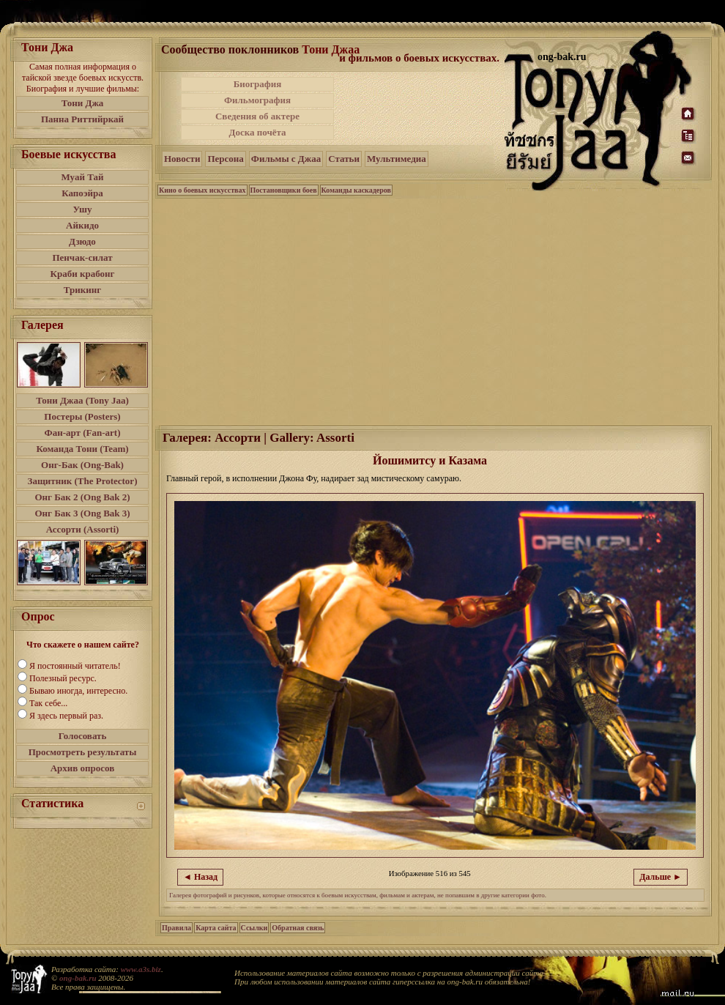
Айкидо (82, 225)
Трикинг (82, 289)
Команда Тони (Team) (82, 448)
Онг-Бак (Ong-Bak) (82, 464)
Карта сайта (216, 928)
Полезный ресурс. (63, 678)
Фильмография (257, 99)
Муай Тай (82, 176)
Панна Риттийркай (82, 119)
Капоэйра (82, 193)
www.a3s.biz (141, 969)
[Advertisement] (420, 108)
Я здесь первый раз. (66, 716)
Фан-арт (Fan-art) (83, 432)
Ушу (82, 209)
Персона (225, 158)
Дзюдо (82, 241)
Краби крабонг (83, 273)
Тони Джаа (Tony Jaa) (82, 400)
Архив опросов (83, 768)
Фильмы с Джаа (286, 158)
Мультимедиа (396, 158)
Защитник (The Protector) (83, 480)
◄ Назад (200, 877)
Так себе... (48, 703)
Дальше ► (660, 877)
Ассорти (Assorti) (82, 529)
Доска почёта (257, 132)
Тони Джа (83, 102)
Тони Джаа (331, 49)
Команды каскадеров (356, 190)
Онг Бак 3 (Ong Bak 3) (82, 513)
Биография (258, 83)
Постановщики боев (283, 190)
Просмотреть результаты (83, 751)
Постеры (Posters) (82, 416)
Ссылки (254, 928)
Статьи (344, 158)
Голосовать (83, 735)
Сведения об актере (257, 116)
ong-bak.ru (77, 978)
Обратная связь (298, 928)
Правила (176, 928)
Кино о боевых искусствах (202, 190)
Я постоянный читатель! (75, 666)
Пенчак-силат (82, 257)
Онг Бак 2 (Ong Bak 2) (82, 497)
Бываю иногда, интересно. (78, 691)
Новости (182, 158)
